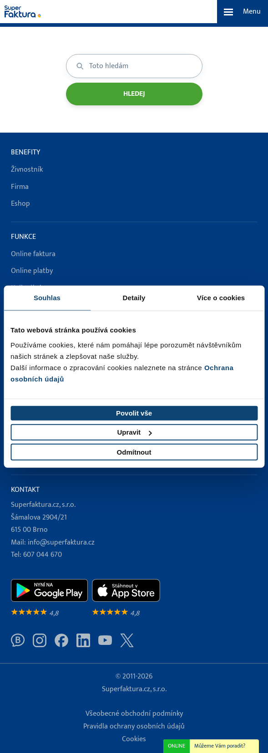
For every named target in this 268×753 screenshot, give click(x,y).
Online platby (32, 271)
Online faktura (33, 254)
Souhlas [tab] (47, 298)
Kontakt (25, 490)
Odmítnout (134, 452)
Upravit (134, 432)
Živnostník (27, 169)
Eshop (20, 204)
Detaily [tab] (134, 298)
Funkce (23, 237)
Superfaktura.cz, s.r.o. (134, 689)
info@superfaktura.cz (61, 542)
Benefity (25, 152)
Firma (20, 187)
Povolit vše (134, 413)
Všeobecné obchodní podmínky (134, 714)
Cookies (134, 739)
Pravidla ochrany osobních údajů (134, 726)
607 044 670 (42, 555)
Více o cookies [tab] (221, 298)
